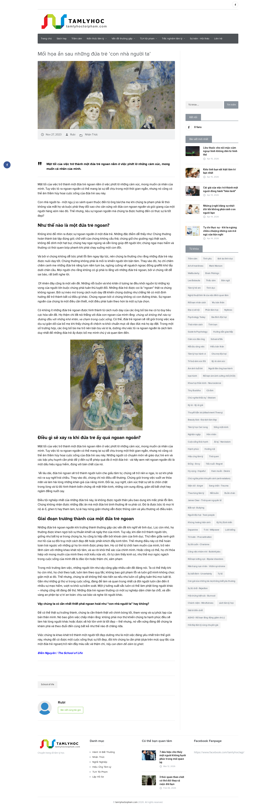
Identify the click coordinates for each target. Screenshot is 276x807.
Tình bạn (212, 325)
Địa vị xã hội (193, 310)
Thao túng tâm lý (196, 493)
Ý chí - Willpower (211, 530)
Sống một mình (221, 427)
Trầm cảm (76, 38)
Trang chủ (46, 38)
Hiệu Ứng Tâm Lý (101, 766)
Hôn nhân (211, 434)
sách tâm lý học (226, 603)
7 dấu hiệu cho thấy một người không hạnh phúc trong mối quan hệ (172, 756)
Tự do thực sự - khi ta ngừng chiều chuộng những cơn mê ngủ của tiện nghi (219, 231)
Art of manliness (195, 266)
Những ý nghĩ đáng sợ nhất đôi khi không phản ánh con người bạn (220, 209)
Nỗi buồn (214, 493)
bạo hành (192, 376)
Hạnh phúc (193, 449)
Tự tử (220, 574)
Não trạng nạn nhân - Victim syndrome (206, 566)
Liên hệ (218, 38)
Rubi (70, 134)
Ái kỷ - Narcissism (222, 442)
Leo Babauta (194, 280)
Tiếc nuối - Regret (214, 464)
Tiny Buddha (194, 390)
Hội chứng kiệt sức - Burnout (201, 596)
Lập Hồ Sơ (98, 776)
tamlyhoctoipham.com (126, 801)
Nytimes (228, 310)
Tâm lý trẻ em (194, 288)
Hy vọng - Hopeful (196, 471)
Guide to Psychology (197, 332)
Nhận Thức (91, 134)
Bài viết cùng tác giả (71, 710)
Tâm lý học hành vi (197, 354)
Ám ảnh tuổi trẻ (195, 368)
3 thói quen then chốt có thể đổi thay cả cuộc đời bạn (172, 780)
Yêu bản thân (218, 303)
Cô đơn (210, 390)
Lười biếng (230, 530)
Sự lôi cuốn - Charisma (198, 544)
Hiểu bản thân (217, 347)
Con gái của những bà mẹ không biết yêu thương (211, 581)
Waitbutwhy (193, 273)
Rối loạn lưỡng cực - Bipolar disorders (205, 559)
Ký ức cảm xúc (218, 361)
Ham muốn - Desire (220, 471)
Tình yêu (207, 259)
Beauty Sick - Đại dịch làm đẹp (202, 420)
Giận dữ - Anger (195, 486)
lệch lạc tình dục (225, 259)
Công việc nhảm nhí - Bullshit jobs (204, 552)
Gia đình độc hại (219, 317)
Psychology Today (196, 317)
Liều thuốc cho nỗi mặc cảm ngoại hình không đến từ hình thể (220, 151)
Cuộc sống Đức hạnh (198, 442)
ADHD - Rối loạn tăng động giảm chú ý (206, 618)
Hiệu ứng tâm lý (195, 456)
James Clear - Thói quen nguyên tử (205, 500)
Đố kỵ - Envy (194, 464)
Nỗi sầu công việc (196, 347)
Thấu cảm (211, 280)
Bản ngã (225, 280)
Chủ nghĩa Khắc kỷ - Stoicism (202, 398)
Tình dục (210, 288)
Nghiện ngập (194, 434)
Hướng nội (210, 449)
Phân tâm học (211, 310)
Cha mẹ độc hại (219, 354)
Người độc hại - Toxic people (201, 515)
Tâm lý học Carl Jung (198, 427)
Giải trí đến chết (195, 610)
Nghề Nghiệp (99, 761)
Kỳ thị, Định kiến (224, 522)
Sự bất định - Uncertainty (200, 574)
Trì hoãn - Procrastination (200, 537)
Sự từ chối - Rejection (198, 588)
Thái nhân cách (195, 325)
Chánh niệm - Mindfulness (200, 603)
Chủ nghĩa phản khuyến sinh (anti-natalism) (209, 478)
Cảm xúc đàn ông (196, 339)
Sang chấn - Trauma (218, 486)
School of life (48, 684)
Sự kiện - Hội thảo (199, 38)
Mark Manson (215, 266)
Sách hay (62, 38)
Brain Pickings (212, 273)
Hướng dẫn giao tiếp (223, 332)
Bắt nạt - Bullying (196, 508)
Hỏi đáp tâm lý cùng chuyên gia (203, 625)
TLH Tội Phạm (99, 771)
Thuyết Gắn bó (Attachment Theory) (205, 413)
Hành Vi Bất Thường (103, 751)
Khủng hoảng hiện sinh (199, 522)
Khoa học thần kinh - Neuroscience (204, 383)
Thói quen (214, 456)
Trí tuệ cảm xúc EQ (197, 361)
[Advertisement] (174, 21)
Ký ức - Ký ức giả (195, 405)
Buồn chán (229, 493)
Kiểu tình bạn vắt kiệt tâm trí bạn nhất (219, 171)
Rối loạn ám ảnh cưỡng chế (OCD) (219, 376)
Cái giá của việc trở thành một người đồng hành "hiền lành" (220, 189)
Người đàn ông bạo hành (220, 368)
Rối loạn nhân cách (197, 303)
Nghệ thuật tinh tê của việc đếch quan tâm (208, 295)
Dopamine (193, 530)
